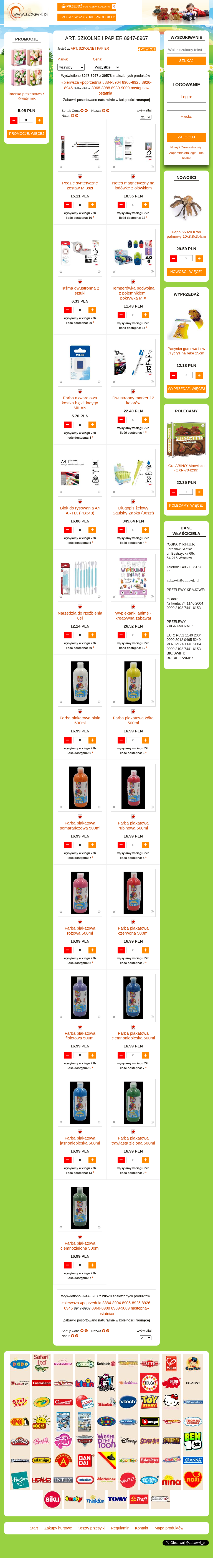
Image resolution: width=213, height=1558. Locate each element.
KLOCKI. (20, 290)
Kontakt (158, 31)
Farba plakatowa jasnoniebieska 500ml (80, 1155)
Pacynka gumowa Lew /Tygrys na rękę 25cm (186, 359)
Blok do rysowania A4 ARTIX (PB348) (80, 510)
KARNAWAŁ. (23, 284)
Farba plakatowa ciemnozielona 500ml (80, 1262)
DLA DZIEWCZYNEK (29, 189)
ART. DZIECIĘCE (26, 91)
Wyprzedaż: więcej (186, 397)
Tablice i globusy (31, 143)
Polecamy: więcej (186, 514)
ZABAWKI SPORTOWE (17, 412)
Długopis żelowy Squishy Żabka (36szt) (133, 510)
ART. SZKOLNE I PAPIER (87, 61)
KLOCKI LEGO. (25, 296)
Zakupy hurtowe (55, 31)
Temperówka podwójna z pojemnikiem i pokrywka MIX (133, 297)
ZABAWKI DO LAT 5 (28, 394)
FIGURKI (20, 245)
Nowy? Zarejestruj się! (186, 157)
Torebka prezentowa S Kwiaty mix (26, 535)
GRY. (17, 257)
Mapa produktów (192, 31)
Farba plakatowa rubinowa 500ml (133, 833)
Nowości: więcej (186, 280)
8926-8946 (142, 93)
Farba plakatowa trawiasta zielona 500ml (133, 1155)
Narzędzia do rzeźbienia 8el (80, 618)
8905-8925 (125, 93)
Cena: (97, 70)
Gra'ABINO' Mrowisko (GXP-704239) (186, 476)
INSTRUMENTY (25, 268)
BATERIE (20, 177)
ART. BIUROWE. (26, 71)
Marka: (62, 70)
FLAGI (18, 251)
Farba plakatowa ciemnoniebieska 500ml (133, 1047)
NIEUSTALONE (25, 426)
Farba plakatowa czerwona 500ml (133, 940)
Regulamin (123, 31)
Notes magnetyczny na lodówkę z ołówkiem (133, 188)
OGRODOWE (24, 350)
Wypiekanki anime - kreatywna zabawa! (133, 618)
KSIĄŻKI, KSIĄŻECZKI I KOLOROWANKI (19, 312)
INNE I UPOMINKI (27, 263)
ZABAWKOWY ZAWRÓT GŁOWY (21, 63)
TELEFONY (22, 388)
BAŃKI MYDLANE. (27, 171)
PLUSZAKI (22, 356)
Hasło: (186, 127)
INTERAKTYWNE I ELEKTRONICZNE (24, 276)
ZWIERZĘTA (23, 420)
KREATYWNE (24, 302)
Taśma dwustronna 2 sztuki (80, 295)
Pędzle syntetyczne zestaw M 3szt (80, 188)
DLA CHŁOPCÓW (27, 183)
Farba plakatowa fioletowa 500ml (80, 1047)
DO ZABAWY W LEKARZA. (22, 197)
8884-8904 (108, 93)
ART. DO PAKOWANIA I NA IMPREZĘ (20, 81)
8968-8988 (91, 98)
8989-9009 (108, 98)
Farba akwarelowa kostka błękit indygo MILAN (80, 403)
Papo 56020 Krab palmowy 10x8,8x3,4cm (186, 242)
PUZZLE (20, 362)
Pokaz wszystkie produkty (88, 17)
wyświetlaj (144, 114)
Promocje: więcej (26, 573)
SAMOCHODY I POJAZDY (22, 380)
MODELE (20, 328)
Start (21, 31)
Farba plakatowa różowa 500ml (80, 940)
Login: (186, 109)
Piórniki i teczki (30, 127)
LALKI (18, 322)
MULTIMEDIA (24, 334)
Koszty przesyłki (89, 31)
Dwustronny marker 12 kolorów (133, 403)
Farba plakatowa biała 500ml (80, 725)
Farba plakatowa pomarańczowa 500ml (80, 833)
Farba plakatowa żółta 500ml (133, 725)
